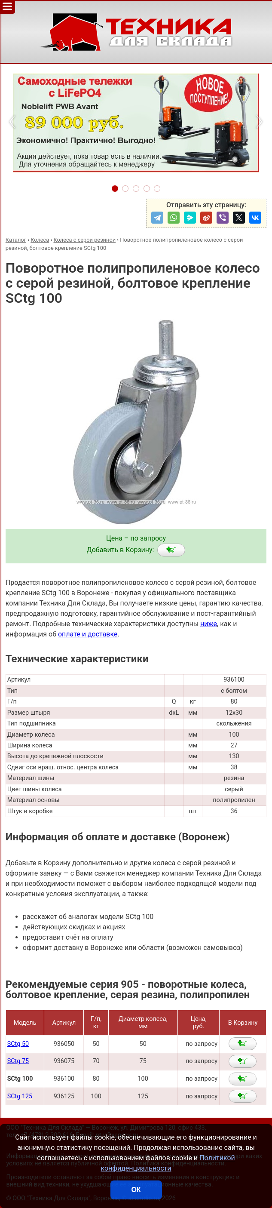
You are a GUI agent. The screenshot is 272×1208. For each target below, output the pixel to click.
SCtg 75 (18, 1061)
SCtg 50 (18, 1044)
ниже (208, 624)
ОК (136, 1189)
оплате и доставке (88, 634)
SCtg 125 (20, 1096)
